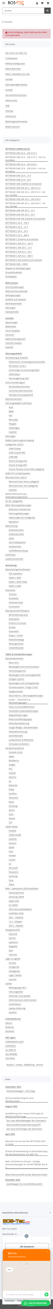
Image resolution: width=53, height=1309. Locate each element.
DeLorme (13, 934)
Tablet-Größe (15, 834)
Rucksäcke (14, 598)
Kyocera (12, 777)
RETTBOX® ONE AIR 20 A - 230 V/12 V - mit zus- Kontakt (25, 193)
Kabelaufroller (12, 311)
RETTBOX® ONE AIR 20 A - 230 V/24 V (22, 199)
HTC (11, 768)
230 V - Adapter (16, 925)
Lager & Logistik (12, 958)
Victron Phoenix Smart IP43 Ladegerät (26, 469)
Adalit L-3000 (15, 577)
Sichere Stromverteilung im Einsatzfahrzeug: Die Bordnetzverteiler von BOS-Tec (26, 1153)
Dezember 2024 (12, 1179)
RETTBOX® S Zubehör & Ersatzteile (21, 239)
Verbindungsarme (17, 670)
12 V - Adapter (15, 921)
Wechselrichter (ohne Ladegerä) (24, 481)
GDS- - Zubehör (16, 917)
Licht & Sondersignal (15, 382)
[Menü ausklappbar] (3, 2)
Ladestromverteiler (14, 558)
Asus (11, 851)
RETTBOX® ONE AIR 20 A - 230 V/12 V (22, 188)
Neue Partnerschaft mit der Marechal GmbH (26, 1174)
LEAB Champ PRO (17, 452)
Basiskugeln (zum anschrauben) (24, 666)
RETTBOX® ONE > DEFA (16, 264)
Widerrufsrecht (12, 126)
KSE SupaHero (15, 573)
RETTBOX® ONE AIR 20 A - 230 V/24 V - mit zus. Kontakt (25, 205)
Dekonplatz (14, 619)
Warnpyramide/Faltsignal (17, 610)
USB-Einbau (14, 374)
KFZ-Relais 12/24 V (17, 366)
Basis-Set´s (14, 662)
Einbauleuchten (16, 530)
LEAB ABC (13, 456)
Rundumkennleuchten (19, 386)
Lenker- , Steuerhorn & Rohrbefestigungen (19, 701)
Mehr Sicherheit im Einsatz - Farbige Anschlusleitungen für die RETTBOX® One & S (26, 1164)
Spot (11, 950)
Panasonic (13, 797)
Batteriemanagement (15, 338)
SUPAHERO (10, 1045)
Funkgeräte (14, 967)
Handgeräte (14, 971)
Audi (11, 407)
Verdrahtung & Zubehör (16, 357)
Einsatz (12, 627)
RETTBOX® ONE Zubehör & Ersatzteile (23, 183)
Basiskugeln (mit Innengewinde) (24, 683)
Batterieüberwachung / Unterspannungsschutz (16, 495)
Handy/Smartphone (14, 748)
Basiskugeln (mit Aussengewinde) (24, 675)
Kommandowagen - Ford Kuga (21, 1091)
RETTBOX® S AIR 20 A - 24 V (18, 251)
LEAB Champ (15, 448)
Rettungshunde (16, 643)
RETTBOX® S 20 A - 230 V (17, 222)
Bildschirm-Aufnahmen (20, 509)
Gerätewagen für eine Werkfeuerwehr (24, 1184)
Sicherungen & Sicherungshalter (24, 370)
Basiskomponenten (14, 658)
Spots (11, 538)
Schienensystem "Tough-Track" (23, 687)
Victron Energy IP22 (18, 460)
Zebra (11, 884)
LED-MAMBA (11, 1054)
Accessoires (14, 606)
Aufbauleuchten (16, 534)
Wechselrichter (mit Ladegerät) (23, 485)
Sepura (8, 1023)
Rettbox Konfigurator (15, 63)
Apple (11, 756)
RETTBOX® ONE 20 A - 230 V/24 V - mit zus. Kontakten (25, 170)
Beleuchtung (11, 525)
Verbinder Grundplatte (19, 995)
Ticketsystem (11, 58)
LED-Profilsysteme (17, 542)
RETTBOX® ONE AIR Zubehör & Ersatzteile (25, 218)
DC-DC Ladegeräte (14, 501)
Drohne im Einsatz (17, 623)
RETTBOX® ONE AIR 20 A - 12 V (20, 210)
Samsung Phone (16, 892)
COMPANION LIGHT (14, 1041)
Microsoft (13, 867)
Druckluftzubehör (13, 272)
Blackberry (14, 760)
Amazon (12, 843)
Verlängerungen (13, 295)
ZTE (10, 822)
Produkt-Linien (16, 752)
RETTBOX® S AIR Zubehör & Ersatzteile (23, 260)
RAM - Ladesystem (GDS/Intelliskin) (21, 888)
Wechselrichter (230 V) (15, 477)
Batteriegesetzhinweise (16, 121)
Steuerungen (11, 322)
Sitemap (9, 110)
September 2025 (13, 1086)
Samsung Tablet (16, 896)
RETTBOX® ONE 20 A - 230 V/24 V (21, 164)
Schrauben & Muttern (19, 744)
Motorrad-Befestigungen (20, 719)
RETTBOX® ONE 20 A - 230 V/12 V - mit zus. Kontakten (25, 158)
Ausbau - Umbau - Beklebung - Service (25, 1064)
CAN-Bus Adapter (13, 343)
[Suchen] (23, 11)
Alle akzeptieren (27, 1246)
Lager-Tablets (15, 975)
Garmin (12, 938)
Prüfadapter (11, 276)
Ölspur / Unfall (16, 635)
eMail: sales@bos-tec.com (17, 74)
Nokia (11, 789)
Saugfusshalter (16, 691)
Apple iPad (14, 900)
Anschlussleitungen (14, 287)
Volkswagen (14, 427)
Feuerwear (10, 590)
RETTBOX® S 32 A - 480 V (17, 235)
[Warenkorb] (48, 3)
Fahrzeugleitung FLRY (19, 378)
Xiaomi (12, 818)
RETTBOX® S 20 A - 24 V (16, 231)
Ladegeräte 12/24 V (14, 444)
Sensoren (9, 334)
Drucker (12, 962)
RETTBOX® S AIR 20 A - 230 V (19, 243)
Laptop (8, 983)
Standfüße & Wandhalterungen (23, 711)
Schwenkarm (15, 1004)
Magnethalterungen (18, 715)
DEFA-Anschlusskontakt (16, 291)
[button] (37, 3)
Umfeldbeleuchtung (18, 550)
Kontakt (9, 79)
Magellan (13, 946)
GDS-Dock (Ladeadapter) (20, 909)
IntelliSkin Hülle (16, 913)
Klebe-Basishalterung (19, 723)
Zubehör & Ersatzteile (15, 299)
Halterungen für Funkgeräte (22, 517)
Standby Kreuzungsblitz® (21, 394)
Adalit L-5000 (15, 586)
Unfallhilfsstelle (16, 647)
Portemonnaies (16, 602)
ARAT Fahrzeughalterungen (18, 505)
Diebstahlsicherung (18, 731)
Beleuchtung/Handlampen (17, 569)
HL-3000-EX (10, 1050)
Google (12, 764)
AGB (7, 105)
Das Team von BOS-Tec (16, 53)
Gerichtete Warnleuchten (21, 390)
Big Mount (14, 521)
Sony (11, 814)
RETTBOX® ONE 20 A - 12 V (18, 175)
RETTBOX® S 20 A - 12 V (16, 227)
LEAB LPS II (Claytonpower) (17, 473)
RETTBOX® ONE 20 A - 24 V (18, 179)
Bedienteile (10, 326)
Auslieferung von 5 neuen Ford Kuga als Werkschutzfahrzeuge (24, 1115)
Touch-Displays (12, 330)
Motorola (13, 785)
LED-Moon (10, 1058)
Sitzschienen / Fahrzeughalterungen (26, 695)
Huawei (12, 772)
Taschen (13, 594)
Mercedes (13, 419)
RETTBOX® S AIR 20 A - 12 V (18, 247)
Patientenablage (16, 639)
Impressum (10, 1300)
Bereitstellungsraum (18, 614)
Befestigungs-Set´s (17, 987)
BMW (11, 411)
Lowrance (13, 942)
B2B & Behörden (13, 68)
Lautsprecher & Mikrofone (21, 739)
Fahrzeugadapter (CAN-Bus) (18, 403)
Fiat (10, 415)
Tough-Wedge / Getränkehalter (23, 727)
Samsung (13, 806)
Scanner (13, 979)
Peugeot (12, 423)
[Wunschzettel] (42, 3)
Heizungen (10, 307)
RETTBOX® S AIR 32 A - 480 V (19, 255)
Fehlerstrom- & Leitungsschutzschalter (27, 361)
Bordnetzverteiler (13, 303)
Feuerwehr (14, 631)
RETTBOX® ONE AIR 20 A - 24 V (20, 214)
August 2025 (11, 1106)
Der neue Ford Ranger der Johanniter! (24, 1128)
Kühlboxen (10, 554)
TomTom (13, 954)
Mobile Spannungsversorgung (19, 440)
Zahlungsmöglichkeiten (16, 84)
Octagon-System (16, 679)
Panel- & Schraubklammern (22, 706)
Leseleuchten (15, 546)
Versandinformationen (16, 95)
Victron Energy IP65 (18, 465)
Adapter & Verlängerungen (18, 268)
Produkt (12, 830)
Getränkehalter (16, 735)
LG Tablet (13, 905)
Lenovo (12, 859)
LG (10, 781)
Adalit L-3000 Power (18, 581)
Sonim (12, 810)
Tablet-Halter (11, 826)
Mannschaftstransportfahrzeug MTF (24, 1124)
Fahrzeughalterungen (19, 513)
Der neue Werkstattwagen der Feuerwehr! (26, 1120)
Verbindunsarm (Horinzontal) (22, 1000)
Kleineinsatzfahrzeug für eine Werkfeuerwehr (19, 1099)
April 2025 (10, 1134)
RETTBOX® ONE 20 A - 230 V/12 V (21, 153)
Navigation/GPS (12, 929)
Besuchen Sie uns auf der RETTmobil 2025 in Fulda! (25, 1143)
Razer (11, 801)
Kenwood (9, 1031)
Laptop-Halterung (17, 1008)
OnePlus (13, 793)
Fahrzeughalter (16, 991)
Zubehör (9, 347)
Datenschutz (11, 100)
